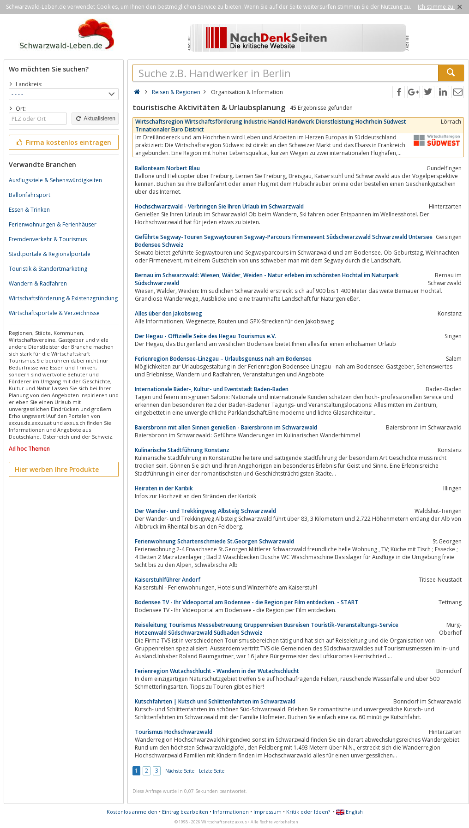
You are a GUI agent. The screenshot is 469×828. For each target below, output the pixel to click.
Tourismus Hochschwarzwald (173, 732)
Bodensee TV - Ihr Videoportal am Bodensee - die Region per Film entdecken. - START (246, 602)
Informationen (231, 811)
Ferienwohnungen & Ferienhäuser (52, 224)
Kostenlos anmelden (132, 811)
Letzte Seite (211, 771)
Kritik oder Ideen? (308, 811)
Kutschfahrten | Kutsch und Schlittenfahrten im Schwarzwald (215, 701)
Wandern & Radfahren (38, 283)
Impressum (267, 811)
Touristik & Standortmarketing (48, 269)
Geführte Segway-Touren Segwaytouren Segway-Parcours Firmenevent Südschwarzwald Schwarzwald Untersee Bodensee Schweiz (284, 241)
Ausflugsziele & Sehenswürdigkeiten (55, 180)
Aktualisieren (95, 118)
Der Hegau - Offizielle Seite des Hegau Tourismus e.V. (205, 336)
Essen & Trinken (29, 210)
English (349, 811)
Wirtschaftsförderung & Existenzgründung (63, 298)
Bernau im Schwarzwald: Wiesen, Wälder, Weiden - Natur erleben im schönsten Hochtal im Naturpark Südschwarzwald (267, 279)
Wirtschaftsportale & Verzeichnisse (54, 313)
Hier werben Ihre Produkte (57, 469)
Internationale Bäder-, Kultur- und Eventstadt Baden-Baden (212, 389)
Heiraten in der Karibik (164, 488)
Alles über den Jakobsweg (168, 313)
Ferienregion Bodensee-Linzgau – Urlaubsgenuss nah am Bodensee (223, 359)
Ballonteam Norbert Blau (167, 168)
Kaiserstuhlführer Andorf (167, 580)
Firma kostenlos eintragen (63, 142)
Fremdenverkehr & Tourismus (48, 239)
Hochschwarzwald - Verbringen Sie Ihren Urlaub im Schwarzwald (219, 206)
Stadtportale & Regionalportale (49, 254)
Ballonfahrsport (29, 195)
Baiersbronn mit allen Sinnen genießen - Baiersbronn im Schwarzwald (226, 427)
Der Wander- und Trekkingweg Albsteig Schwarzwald (205, 511)
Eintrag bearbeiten (185, 811)
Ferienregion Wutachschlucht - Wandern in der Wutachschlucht (217, 671)
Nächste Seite (179, 771)
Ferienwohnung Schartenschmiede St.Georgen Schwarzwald (214, 541)
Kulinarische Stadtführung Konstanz (182, 450)
